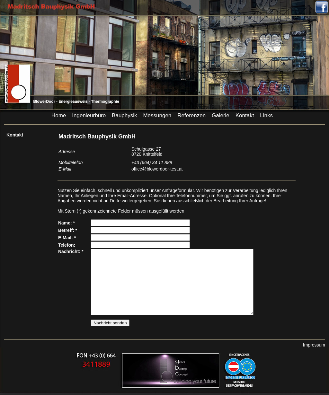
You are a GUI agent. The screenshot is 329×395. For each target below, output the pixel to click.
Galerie (220, 115)
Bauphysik (124, 115)
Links (266, 115)
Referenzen (191, 115)
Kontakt (245, 115)
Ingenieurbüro (89, 115)
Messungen (157, 115)
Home (58, 115)
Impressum (314, 344)
